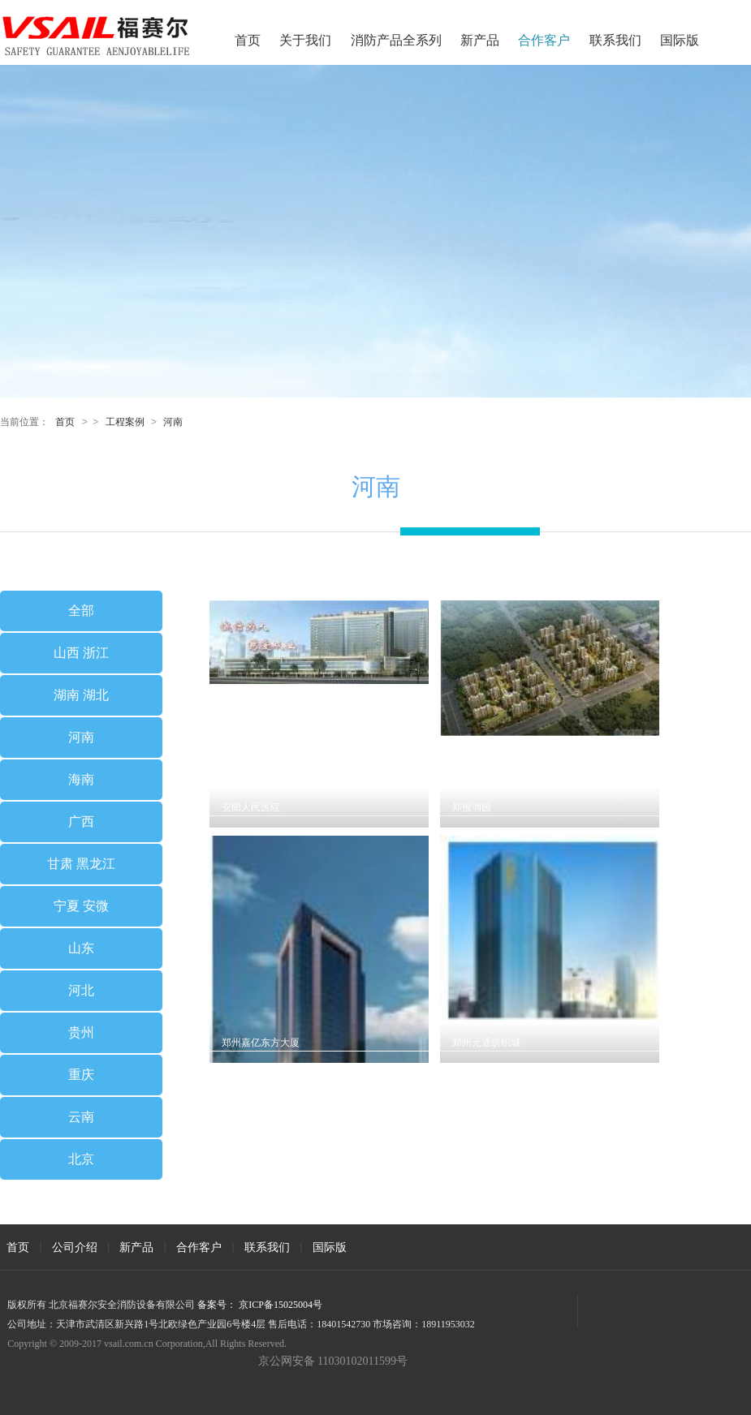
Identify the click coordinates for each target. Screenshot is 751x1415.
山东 (81, 948)
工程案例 (125, 422)
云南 (81, 1117)
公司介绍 (74, 1247)
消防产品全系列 (396, 40)
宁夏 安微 (81, 906)
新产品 (479, 40)
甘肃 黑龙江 (81, 864)
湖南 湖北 (81, 695)
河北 (81, 990)
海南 (81, 779)
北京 (81, 1159)
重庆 (81, 1075)
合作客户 (544, 40)
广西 (81, 821)
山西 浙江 (81, 653)
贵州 (81, 1032)
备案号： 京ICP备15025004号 (259, 1304)
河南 (173, 422)
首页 (248, 40)
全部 (81, 610)
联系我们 (615, 40)
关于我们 (305, 40)
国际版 (679, 40)
